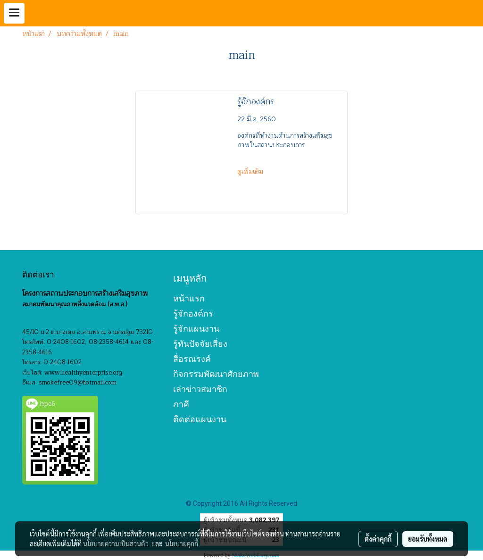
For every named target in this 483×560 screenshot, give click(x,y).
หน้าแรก (189, 298)
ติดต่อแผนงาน (199, 419)
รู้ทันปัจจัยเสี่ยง (200, 344)
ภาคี (181, 404)
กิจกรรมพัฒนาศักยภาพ (216, 374)
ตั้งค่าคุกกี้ (378, 539)
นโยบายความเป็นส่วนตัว (116, 543)
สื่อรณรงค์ (192, 359)
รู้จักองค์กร (193, 313)
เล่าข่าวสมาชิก (200, 389)
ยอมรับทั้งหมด (428, 539)
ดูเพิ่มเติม (251, 171)
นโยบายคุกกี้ (181, 543)
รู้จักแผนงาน (196, 329)
